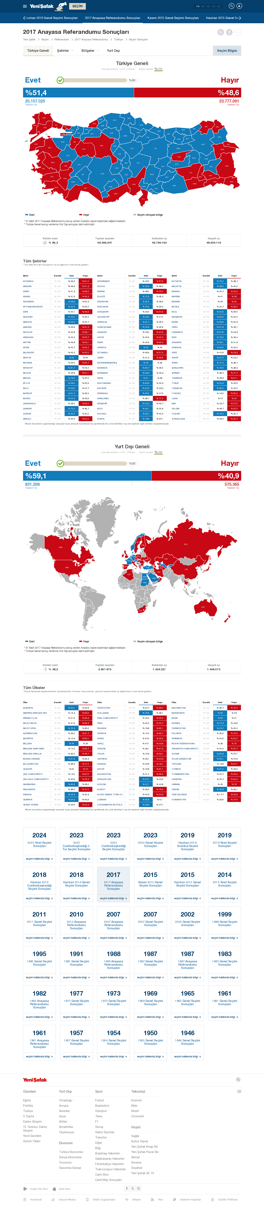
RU (218, 6)
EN (203, 6)
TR (197, 6)
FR (213, 6)
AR (208, 6)
